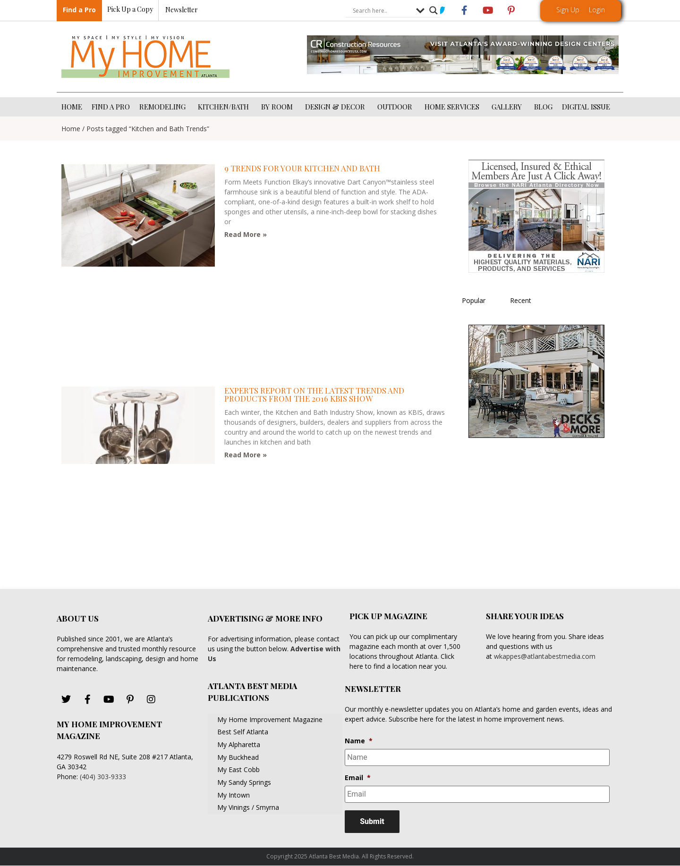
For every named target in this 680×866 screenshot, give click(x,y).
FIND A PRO (111, 106)
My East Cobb (238, 769)
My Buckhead (238, 757)
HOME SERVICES (453, 106)
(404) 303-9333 (103, 776)
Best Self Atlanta (242, 731)
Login (597, 9)
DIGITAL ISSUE (586, 106)
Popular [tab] (473, 300)
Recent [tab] (520, 300)
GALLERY (508, 106)
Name (359, 741)
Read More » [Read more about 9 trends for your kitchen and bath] (245, 234)
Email (358, 778)
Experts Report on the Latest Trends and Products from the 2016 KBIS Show (314, 394)
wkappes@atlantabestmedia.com (544, 656)
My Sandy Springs (244, 782)
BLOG (543, 106)
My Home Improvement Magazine (270, 719)
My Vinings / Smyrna (248, 807)
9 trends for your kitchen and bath (302, 168)
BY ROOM (278, 106)
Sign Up (567, 9)
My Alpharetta (238, 744)
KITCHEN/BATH (225, 106)
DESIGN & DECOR (336, 106)
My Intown (233, 794)
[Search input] (382, 10)
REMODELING (163, 106)
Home (70, 128)
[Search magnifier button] (433, 10)
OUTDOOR (396, 106)
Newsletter (181, 10)
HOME (71, 106)
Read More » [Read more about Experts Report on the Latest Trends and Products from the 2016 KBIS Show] (245, 454)
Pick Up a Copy (130, 9)
